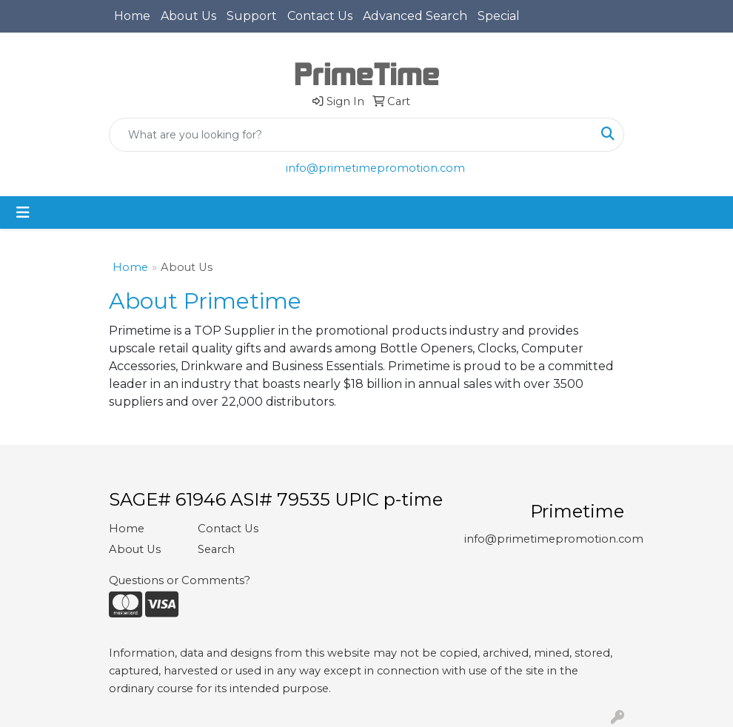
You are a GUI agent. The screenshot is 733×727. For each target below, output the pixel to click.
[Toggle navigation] (23, 212)
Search (216, 549)
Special (499, 16)
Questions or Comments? (179, 580)
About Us (188, 16)
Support (252, 16)
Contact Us (319, 16)
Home (132, 16)
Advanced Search (415, 16)
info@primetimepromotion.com (375, 168)
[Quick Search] (351, 135)
